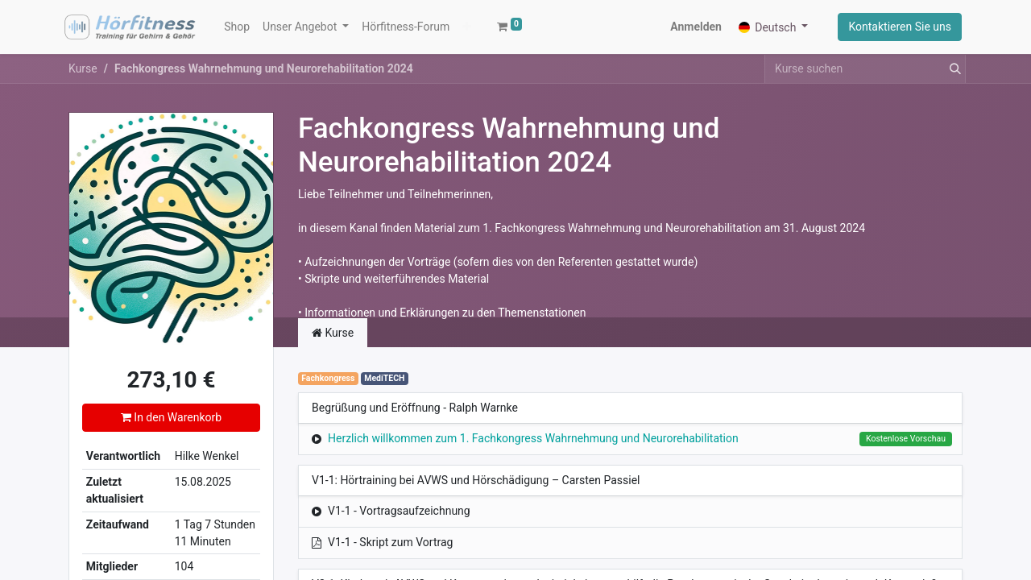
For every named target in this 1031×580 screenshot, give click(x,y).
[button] (467, 27)
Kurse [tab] (333, 332)
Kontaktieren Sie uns (899, 26)
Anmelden (696, 26)
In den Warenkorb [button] (171, 417)
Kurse (82, 68)
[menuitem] (236, 27)
